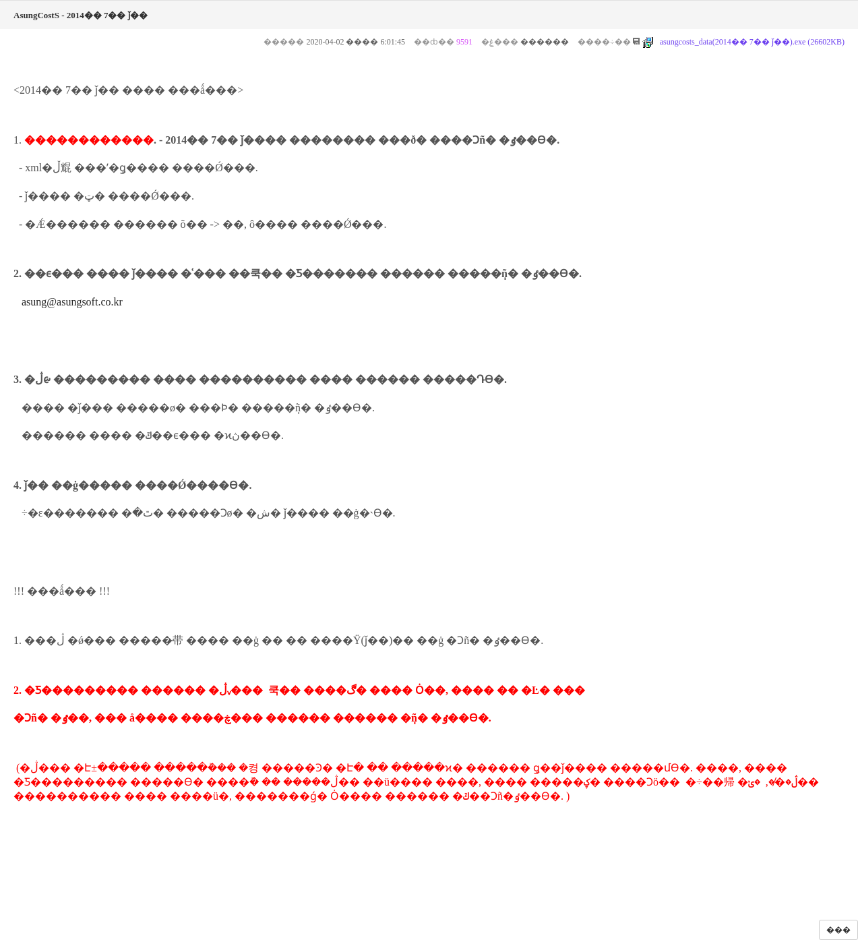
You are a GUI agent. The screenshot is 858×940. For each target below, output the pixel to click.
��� (838, 930)
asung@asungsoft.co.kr (72, 301)
